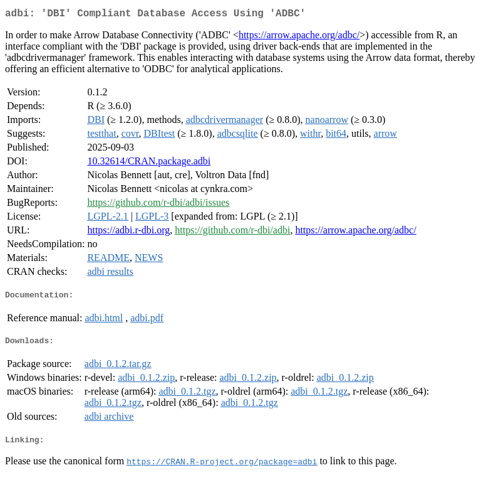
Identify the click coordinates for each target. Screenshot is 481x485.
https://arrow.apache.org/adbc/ (299, 37)
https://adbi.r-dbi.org (128, 232)
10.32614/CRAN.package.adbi (148, 163)
